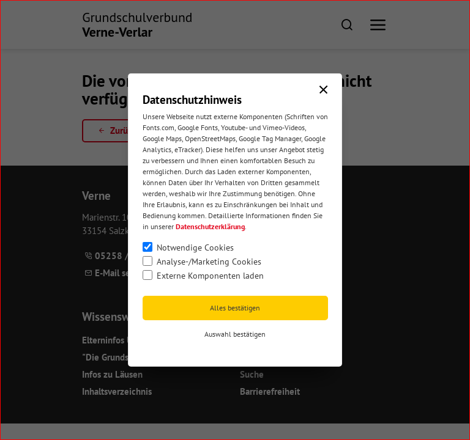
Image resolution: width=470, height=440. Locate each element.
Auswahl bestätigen (235, 334)
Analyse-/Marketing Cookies (209, 261)
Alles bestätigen (235, 307)
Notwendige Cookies (195, 247)
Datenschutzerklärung (210, 226)
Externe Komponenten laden (210, 275)
